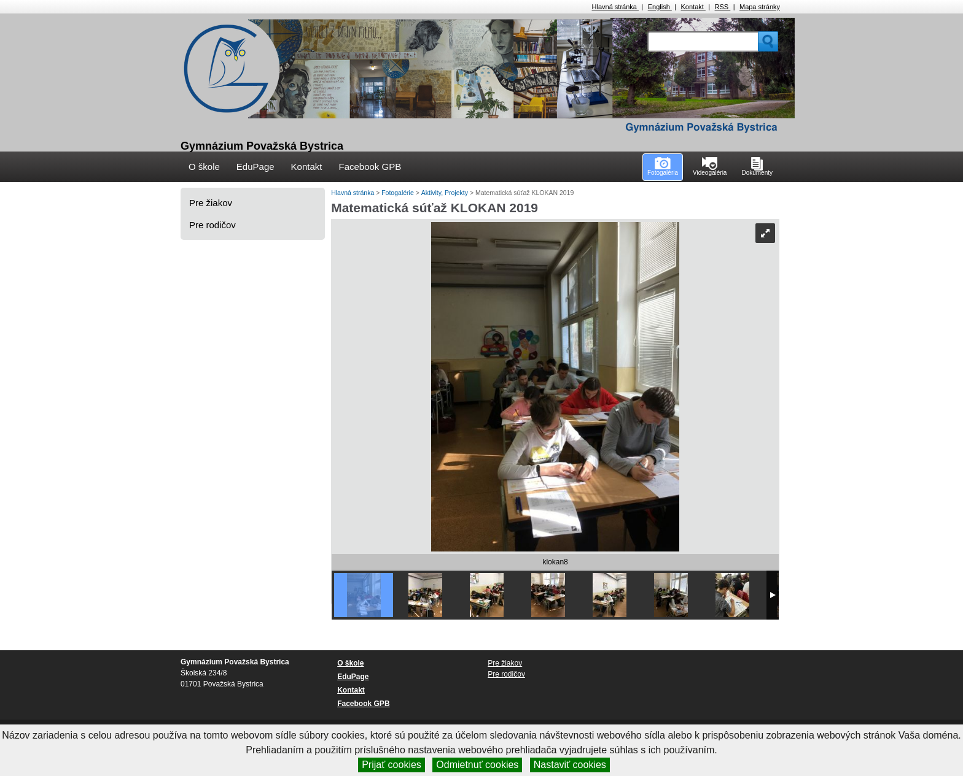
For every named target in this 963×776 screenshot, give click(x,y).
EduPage (255, 166)
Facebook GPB (369, 166)
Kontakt (693, 6)
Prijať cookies (391, 764)
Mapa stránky (759, 6)
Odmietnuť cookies (477, 764)
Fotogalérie (398, 192)
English (660, 6)
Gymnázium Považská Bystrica (262, 146)
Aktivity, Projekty (445, 192)
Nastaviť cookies (570, 764)
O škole (204, 166)
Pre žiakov (210, 203)
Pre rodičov (212, 225)
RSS (723, 6)
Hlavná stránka (615, 6)
